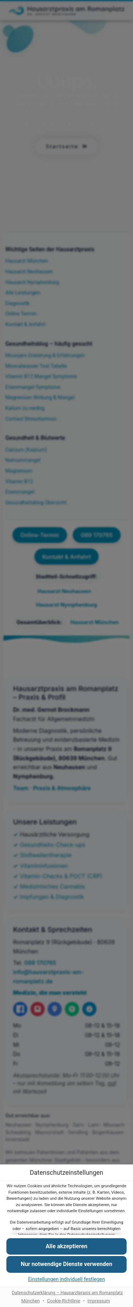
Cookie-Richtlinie (63, 1300)
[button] (66, 1264)
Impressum (99, 1300)
